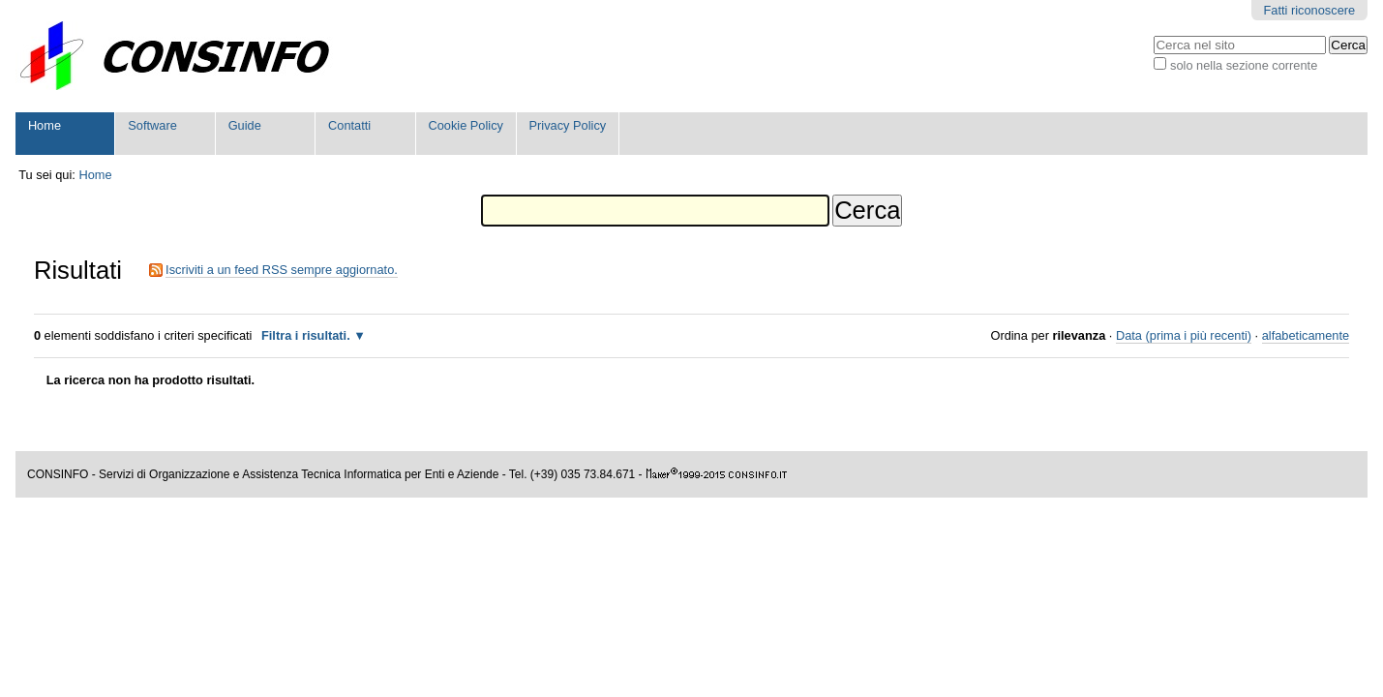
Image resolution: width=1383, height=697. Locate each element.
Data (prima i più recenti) (1183, 335)
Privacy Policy (568, 125)
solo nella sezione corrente (1243, 65)
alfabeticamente (1305, 335)
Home (44, 125)
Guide (244, 125)
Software (152, 125)
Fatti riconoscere (1310, 10)
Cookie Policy (465, 125)
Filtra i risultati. (305, 335)
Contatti (349, 125)
